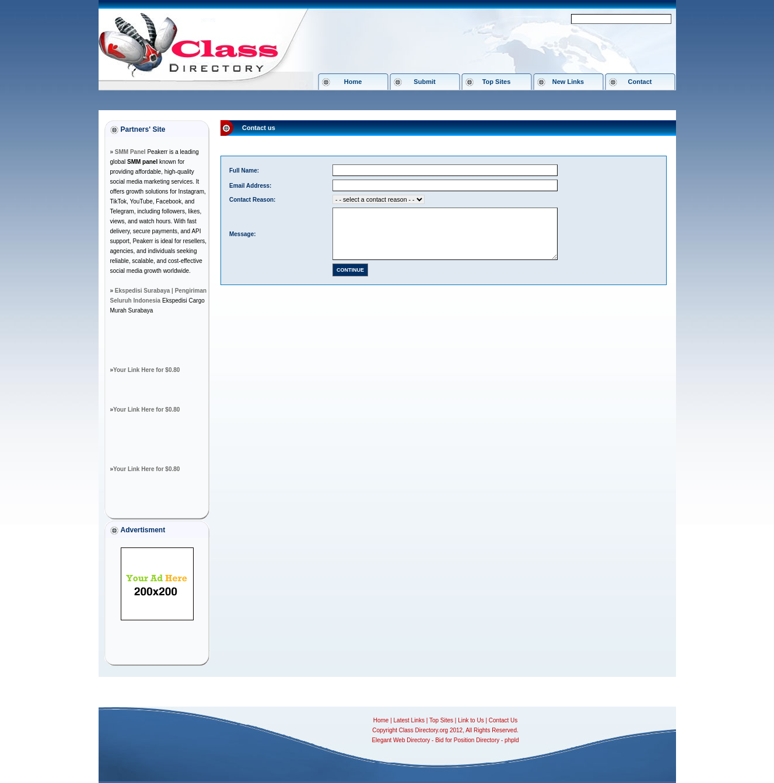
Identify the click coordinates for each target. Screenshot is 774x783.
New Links (568, 81)
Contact (640, 81)
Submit (424, 81)
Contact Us (503, 720)
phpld (512, 740)
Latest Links (409, 720)
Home (353, 81)
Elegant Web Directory (401, 740)
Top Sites (496, 81)
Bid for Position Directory (467, 740)
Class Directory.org (423, 730)
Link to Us (471, 720)
